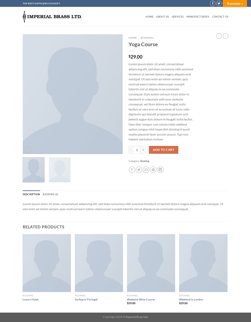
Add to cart (163, 149)
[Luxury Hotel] (47, 263)
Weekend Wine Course (141, 299)
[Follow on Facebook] (213, 3)
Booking (147, 37)
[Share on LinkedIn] (160, 169)
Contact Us (220, 16)
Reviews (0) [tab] (50, 194)
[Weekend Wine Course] (151, 263)
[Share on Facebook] (132, 169)
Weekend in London (191, 299)
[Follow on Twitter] (219, 3)
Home (149, 16)
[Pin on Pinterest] (153, 169)
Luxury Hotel (30, 299)
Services (178, 16)
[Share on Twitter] (139, 169)
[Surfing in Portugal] (99, 263)
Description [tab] (31, 194)
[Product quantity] (137, 150)
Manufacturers (198, 16)
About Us (162, 16)
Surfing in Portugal (86, 299)
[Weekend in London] (203, 263)
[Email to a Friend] (146, 169)
